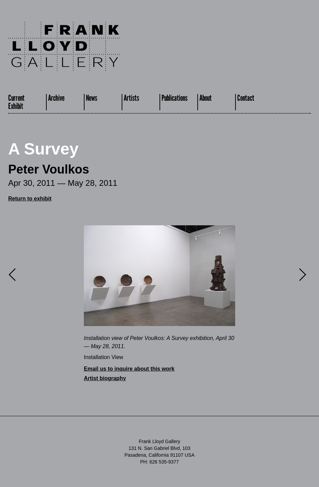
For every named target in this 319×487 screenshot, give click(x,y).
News (91, 98)
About (205, 98)
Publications (174, 98)
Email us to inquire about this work (129, 369)
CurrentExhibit (16, 102)
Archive (56, 98)
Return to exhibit (29, 198)
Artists (131, 98)
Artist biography (105, 378)
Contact (245, 98)
